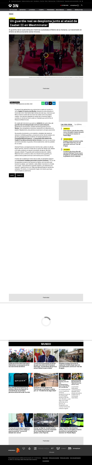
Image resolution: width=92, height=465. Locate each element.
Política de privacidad (54, 458)
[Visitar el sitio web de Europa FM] (63, 448)
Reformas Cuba (51, 1)
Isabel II (20, 175)
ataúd (12, 175)
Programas (50, 10)
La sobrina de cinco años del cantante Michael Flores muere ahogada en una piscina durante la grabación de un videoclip (73, 154)
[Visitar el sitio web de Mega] (46, 448)
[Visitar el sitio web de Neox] (35, 448)
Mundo (46, 344)
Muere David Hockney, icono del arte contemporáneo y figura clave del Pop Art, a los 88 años (64, 384)
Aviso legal (45, 458)
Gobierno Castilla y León (27, 1)
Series (69, 10)
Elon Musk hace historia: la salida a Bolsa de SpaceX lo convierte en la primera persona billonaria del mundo (19, 390)
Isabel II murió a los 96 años (27, 111)
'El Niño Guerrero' (60, 1)
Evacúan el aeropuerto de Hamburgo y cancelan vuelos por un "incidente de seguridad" (45, 389)
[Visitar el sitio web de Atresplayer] (77, 448)
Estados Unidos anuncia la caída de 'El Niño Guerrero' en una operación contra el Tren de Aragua (73, 143)
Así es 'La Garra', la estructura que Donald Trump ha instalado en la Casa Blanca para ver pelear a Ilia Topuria (45, 430)
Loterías (32, 10)
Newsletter (79, 10)
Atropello (66, 128)
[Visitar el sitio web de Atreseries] (52, 448)
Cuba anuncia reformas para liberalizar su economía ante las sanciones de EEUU (19, 365)
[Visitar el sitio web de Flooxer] (51, 452)
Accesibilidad (46, 461)
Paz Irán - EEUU (44, 1)
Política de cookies (64, 458)
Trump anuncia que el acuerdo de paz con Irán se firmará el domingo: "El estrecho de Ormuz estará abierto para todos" (45, 366)
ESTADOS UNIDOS (68, 139)
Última (65, 5)
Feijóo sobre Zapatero (16, 1)
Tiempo (41, 10)
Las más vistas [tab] (66, 124)
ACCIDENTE (66, 149)
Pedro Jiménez (14, 102)
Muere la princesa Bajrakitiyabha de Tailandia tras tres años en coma (76, 382)
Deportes (23, 10)
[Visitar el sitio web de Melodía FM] (69, 448)
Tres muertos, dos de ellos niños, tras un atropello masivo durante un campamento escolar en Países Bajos (73, 133)
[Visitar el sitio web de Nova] (40, 448)
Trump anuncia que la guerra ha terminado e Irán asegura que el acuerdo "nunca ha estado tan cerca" (19, 430)
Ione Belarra (36, 1)
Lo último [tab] (78, 124)
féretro (17, 128)
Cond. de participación (75, 458)
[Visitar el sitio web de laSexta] (29, 448)
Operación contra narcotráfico (72, 1)
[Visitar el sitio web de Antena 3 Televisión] (23, 448)
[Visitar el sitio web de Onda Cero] (58, 448)
